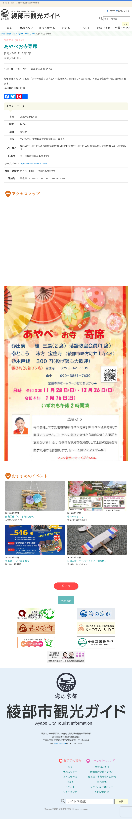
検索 (125, 24)
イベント (85, 27)
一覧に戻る (66, 586)
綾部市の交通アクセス (102, 771)
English (111, 11)
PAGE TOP (66, 599)
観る (9, 27)
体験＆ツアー (28, 27)
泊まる (66, 27)
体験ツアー (70, 771)
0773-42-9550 (60, 743)
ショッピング (70, 791)
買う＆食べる (47, 27)
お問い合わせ (122, 11)
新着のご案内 (102, 766)
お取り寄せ (103, 27)
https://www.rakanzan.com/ (33, 163)
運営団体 (102, 781)
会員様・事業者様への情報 (102, 776)
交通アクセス (123, 27)
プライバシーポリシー (102, 786)
